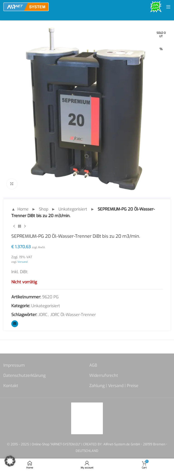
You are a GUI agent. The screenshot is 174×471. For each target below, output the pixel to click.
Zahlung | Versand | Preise (113, 385)
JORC (42, 314)
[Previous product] (14, 226)
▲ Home (20, 209)
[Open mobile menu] (168, 6)
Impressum (14, 365)
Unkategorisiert (72, 209)
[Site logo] (26, 6)
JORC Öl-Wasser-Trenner (73, 314)
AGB (93, 365)
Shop (43, 209)
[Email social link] (14, 323)
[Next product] (25, 226)
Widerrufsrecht (103, 375)
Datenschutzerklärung (24, 375)
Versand (22, 262)
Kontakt (10, 385)
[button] (10, 461)
